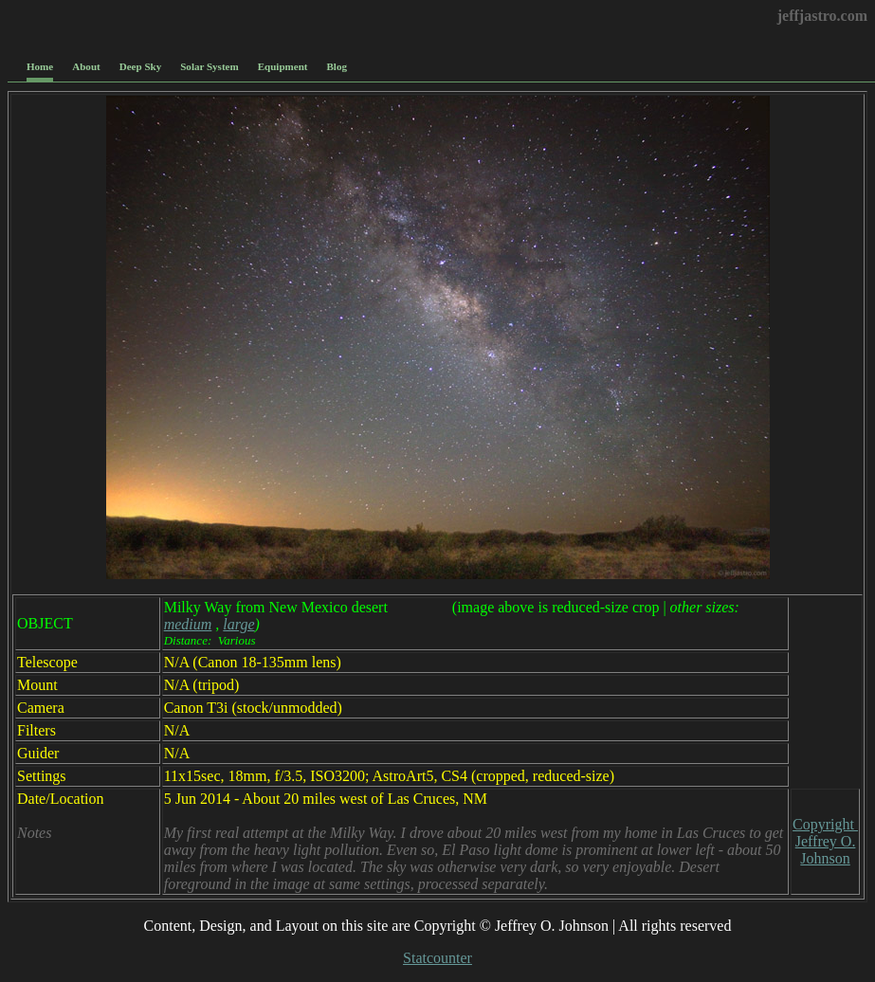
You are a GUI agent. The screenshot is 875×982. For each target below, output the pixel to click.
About (86, 66)
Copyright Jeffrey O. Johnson (825, 841)
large (238, 624)
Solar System (209, 66)
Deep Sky (140, 66)
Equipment (283, 66)
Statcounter (437, 958)
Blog (337, 66)
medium (188, 624)
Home (40, 66)
